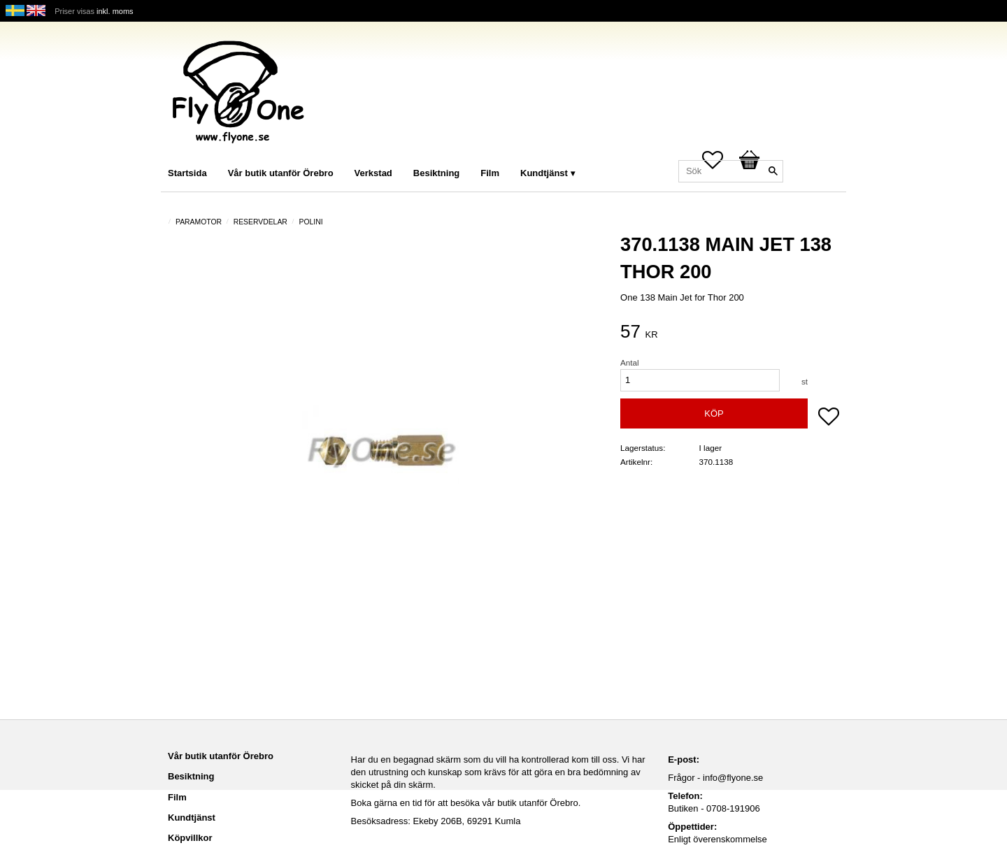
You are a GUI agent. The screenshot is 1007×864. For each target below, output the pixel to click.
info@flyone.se (733, 777)
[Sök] (772, 171)
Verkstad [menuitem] (373, 173)
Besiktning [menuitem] (436, 173)
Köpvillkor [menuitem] (190, 838)
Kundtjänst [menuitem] (544, 173)
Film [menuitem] (489, 173)
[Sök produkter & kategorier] (730, 171)
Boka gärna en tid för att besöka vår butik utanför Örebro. (466, 803)
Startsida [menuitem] (187, 173)
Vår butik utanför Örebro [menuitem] (281, 173)
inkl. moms (115, 11)
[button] (828, 418)
